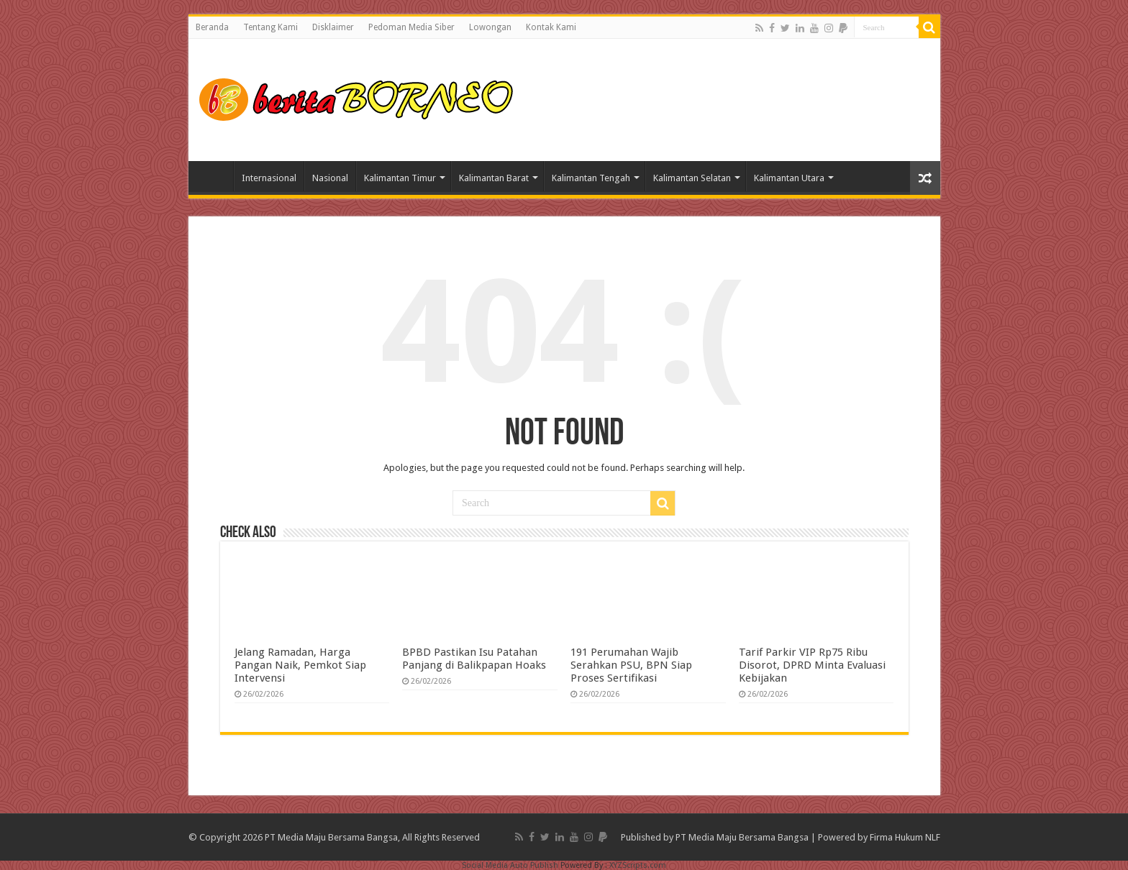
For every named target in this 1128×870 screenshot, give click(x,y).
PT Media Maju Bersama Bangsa (742, 837)
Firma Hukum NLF (905, 837)
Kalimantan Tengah (591, 178)
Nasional (330, 178)
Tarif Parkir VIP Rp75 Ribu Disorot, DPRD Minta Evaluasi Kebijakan (812, 665)
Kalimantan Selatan (692, 178)
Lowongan (490, 27)
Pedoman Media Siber (411, 27)
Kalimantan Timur (400, 178)
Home (214, 176)
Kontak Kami (551, 27)
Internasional (269, 178)
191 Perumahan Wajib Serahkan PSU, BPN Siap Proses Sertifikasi (631, 665)
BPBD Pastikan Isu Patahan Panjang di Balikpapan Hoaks (474, 659)
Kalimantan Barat (494, 178)
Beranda (212, 27)
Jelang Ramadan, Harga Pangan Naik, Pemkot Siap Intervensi (300, 665)
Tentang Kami (270, 27)
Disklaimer (333, 27)
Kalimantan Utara (789, 178)
